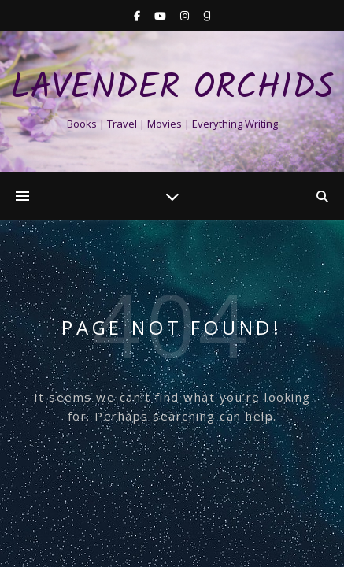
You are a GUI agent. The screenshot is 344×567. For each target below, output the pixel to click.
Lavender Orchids (172, 88)
